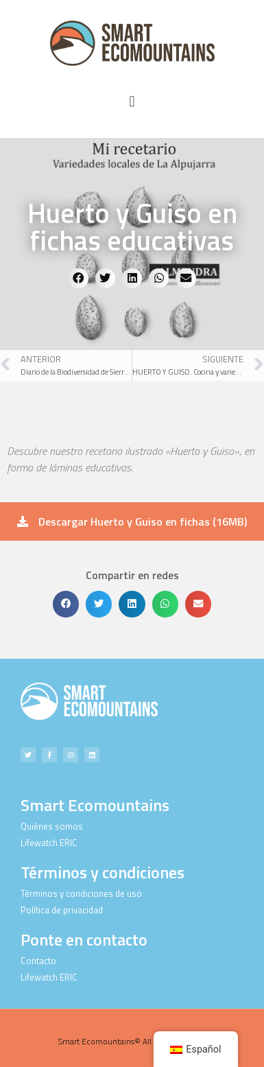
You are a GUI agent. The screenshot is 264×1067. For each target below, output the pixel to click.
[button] (132, 102)
